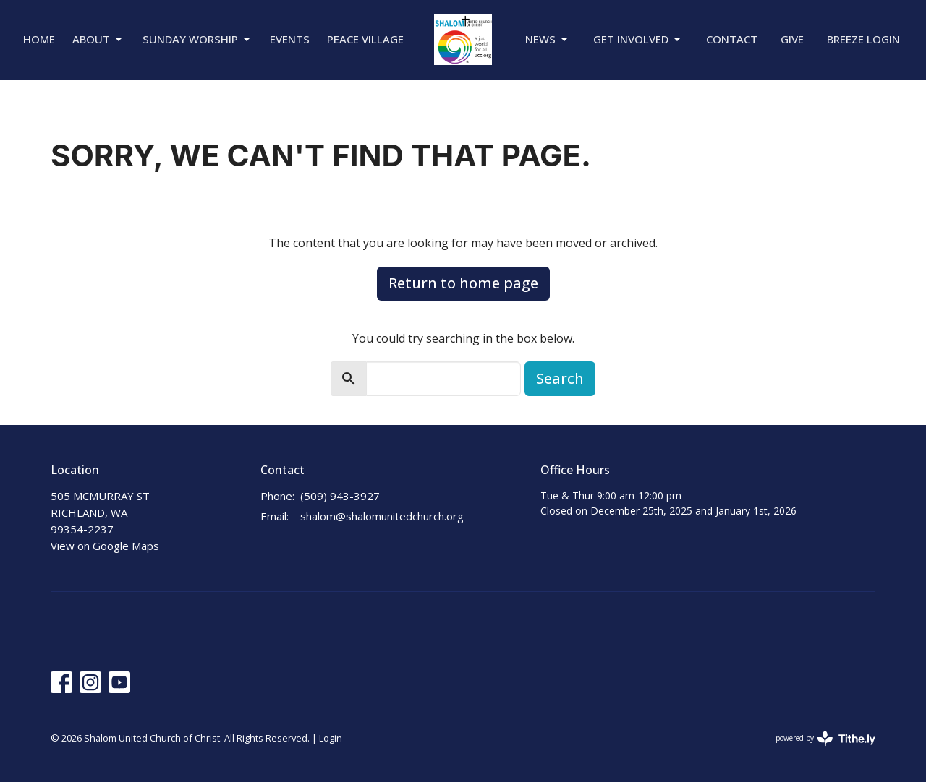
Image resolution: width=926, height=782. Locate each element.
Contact (731, 39)
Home (39, 39)
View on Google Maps (105, 545)
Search (560, 378)
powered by (825, 738)
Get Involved (638, 39)
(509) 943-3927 (340, 496)
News (547, 39)
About (98, 39)
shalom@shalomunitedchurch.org (382, 516)
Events (290, 39)
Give (792, 39)
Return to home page (463, 283)
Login (330, 737)
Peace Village (365, 39)
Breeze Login (863, 39)
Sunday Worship (197, 39)
